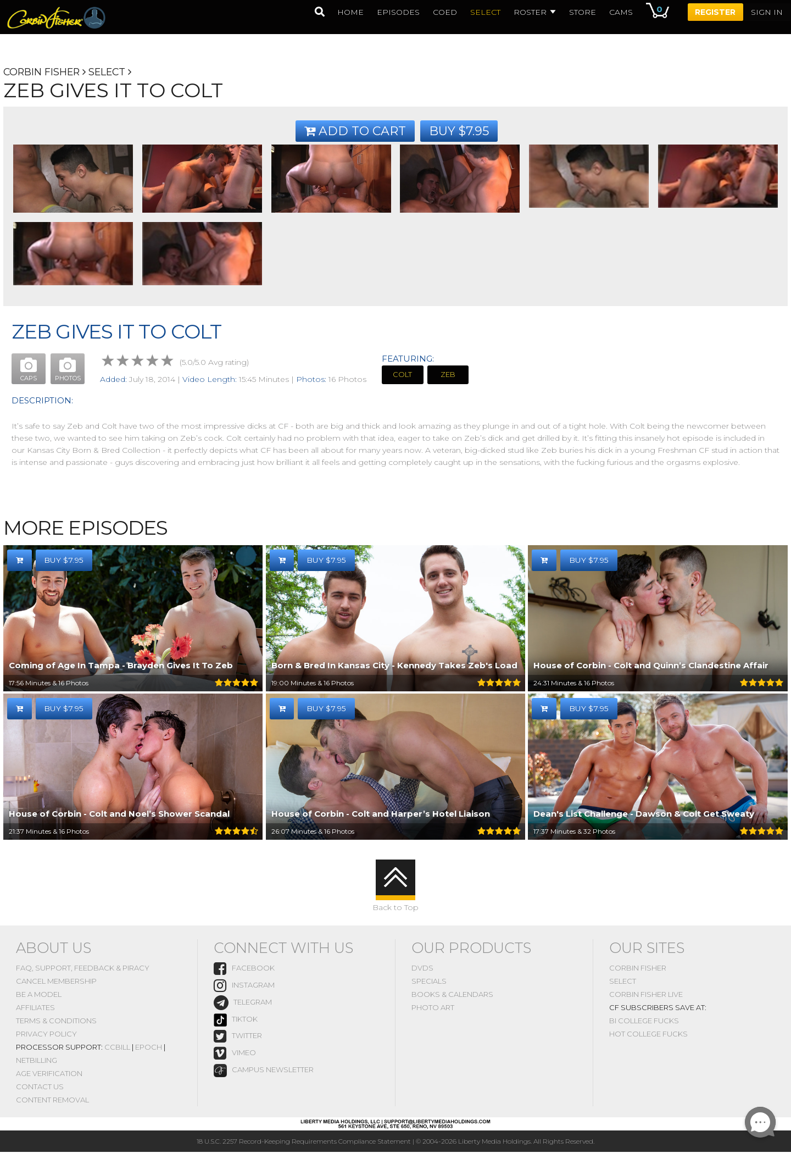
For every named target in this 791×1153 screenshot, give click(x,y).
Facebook (244, 969)
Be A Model (39, 994)
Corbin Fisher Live (646, 994)
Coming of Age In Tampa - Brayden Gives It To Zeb (121, 666)
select (485, 12)
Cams (620, 12)
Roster (534, 12)
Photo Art (432, 1008)
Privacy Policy (46, 1034)
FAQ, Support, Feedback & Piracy (82, 968)
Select (110, 72)
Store (582, 12)
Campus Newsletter (264, 1071)
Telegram (243, 1003)
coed (444, 12)
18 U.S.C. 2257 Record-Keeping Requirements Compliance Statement (303, 1142)
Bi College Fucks (644, 1021)
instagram (244, 986)
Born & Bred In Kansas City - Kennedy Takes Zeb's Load (394, 666)
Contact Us (40, 1087)
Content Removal (52, 1100)
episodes (397, 12)
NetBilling (36, 1060)
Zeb (448, 374)
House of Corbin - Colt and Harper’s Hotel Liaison (380, 814)
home (350, 12)
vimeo (235, 1054)
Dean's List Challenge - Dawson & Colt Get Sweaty (643, 814)
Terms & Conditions (56, 1021)
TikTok (236, 1020)
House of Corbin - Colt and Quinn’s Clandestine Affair (650, 666)
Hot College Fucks (648, 1034)
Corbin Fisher (42, 72)
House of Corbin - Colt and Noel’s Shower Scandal (119, 814)
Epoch (148, 1047)
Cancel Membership (56, 981)
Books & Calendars (452, 994)
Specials (429, 981)
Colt (403, 374)
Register (715, 12)
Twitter (238, 1036)
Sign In (767, 12)
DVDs (422, 968)
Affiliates (35, 1008)
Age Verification (49, 1073)
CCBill (117, 1047)
